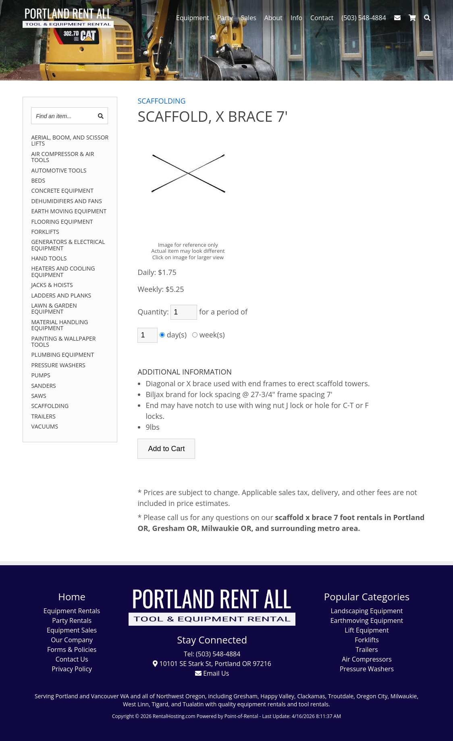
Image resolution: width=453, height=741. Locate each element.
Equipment (192, 18)
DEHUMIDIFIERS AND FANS (66, 201)
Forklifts (367, 639)
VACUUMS (44, 426)
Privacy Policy (72, 668)
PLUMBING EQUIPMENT (62, 355)
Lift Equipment (367, 630)
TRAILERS (43, 416)
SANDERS (43, 386)
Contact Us (72, 659)
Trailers (366, 649)
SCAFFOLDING (50, 406)
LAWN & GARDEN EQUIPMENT (54, 308)
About (273, 18)
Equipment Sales (72, 630)
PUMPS (40, 375)
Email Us (212, 673)
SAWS (38, 396)
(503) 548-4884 (364, 18)
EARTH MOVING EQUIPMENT (68, 211)
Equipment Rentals (72, 610)
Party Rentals (71, 620)
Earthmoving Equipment (366, 620)
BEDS (38, 180)
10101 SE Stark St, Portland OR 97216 (212, 663)
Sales (248, 18)
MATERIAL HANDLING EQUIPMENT (59, 325)
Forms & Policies (71, 649)
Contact (321, 18)
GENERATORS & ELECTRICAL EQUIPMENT (68, 245)
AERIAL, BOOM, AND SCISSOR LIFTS (69, 140)
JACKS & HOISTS (52, 285)
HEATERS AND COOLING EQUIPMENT (63, 271)
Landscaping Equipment (366, 610)
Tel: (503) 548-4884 (212, 653)
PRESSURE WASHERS (58, 365)
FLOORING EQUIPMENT (62, 222)
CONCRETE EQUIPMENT (62, 190)
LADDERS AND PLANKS (61, 295)
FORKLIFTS (45, 232)
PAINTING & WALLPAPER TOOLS (63, 341)
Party (225, 18)
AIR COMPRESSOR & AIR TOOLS (62, 157)
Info (296, 18)
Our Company (72, 639)
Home (71, 596)
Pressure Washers (367, 668)
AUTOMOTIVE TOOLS (58, 170)
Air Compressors (367, 659)
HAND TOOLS (48, 258)
